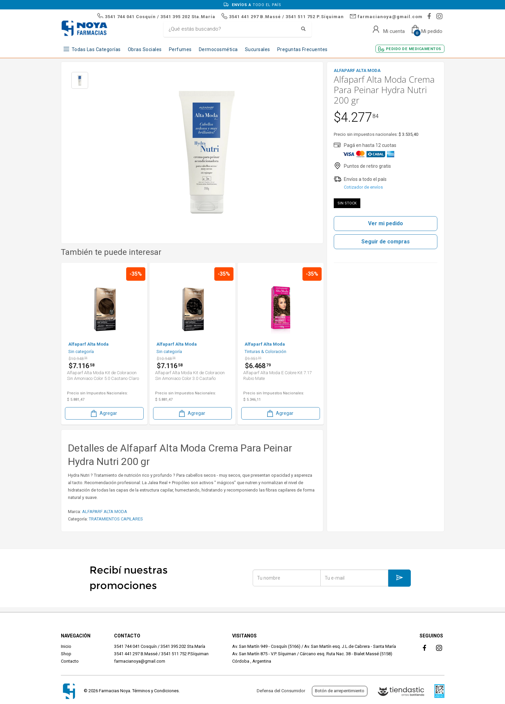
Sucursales (257, 49)
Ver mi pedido (385, 223)
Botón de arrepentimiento (339, 690)
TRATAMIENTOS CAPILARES (116, 518)
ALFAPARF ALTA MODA (104, 511)
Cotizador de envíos (363, 187)
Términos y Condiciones (155, 690)
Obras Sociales (145, 49)
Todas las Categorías (96, 49)
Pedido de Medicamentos (413, 49)
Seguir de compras (385, 241)
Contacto (70, 661)
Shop (66, 653)
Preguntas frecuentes (302, 49)
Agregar (103, 413)
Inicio (66, 646)
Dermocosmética (218, 49)
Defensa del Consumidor (281, 690)
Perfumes (180, 49)
